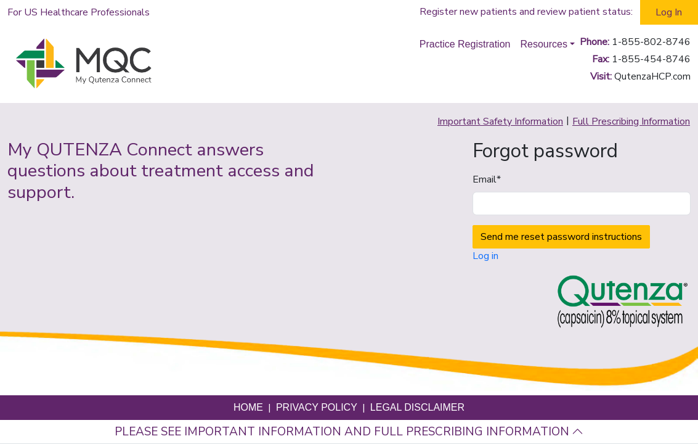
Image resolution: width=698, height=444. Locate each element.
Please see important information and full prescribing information (349, 432)
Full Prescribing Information (631, 121)
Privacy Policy (316, 407)
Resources (543, 44)
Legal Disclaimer (417, 407)
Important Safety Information (500, 121)
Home (248, 407)
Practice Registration (465, 44)
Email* (487, 179)
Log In (668, 12)
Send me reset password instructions (561, 237)
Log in (485, 256)
